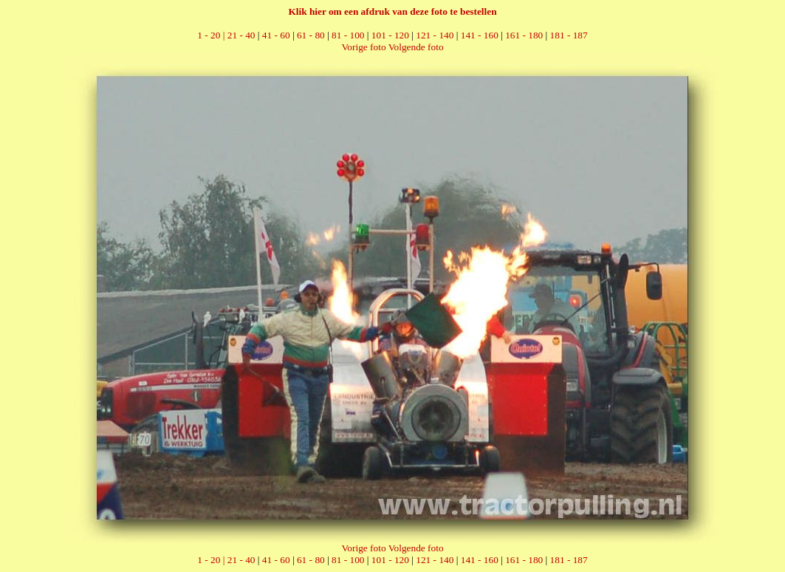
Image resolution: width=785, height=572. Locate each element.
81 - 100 (348, 35)
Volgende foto (416, 46)
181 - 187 (569, 35)
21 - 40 (241, 35)
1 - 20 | (212, 35)
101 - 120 (390, 35)
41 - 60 (276, 35)
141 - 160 (479, 35)
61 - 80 (311, 35)
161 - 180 (524, 35)
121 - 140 (434, 35)
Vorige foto (363, 46)
